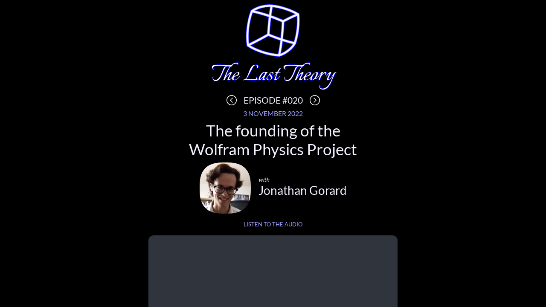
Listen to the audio (273, 224)
